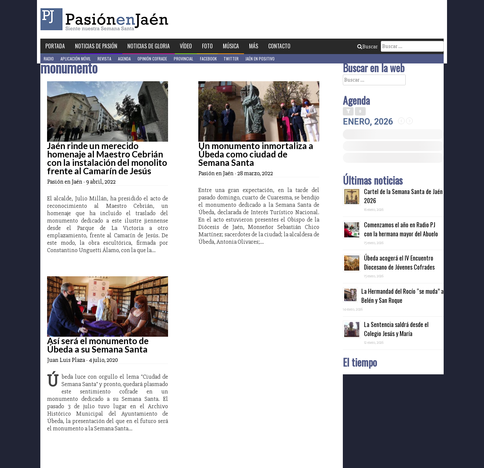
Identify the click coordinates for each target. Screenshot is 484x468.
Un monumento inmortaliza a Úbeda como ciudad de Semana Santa (255, 154)
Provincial (183, 58)
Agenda (124, 58)
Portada (55, 46)
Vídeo (186, 46)
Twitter (231, 58)
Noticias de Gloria (148, 46)
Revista (104, 58)
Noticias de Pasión (96, 46)
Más (253, 46)
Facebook (208, 58)
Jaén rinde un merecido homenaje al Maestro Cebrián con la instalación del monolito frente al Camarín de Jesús (107, 158)
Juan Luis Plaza (66, 360)
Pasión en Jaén (106, 19)
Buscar (367, 46)
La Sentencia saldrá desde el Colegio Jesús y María (396, 329)
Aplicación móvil (76, 58)
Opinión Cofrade (152, 58)
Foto (207, 46)
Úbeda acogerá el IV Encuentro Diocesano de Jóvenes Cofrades (399, 262)
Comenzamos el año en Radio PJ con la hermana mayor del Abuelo (401, 229)
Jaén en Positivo (260, 58)
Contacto (279, 46)
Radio (49, 58)
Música (231, 46)
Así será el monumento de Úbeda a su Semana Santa (98, 345)
